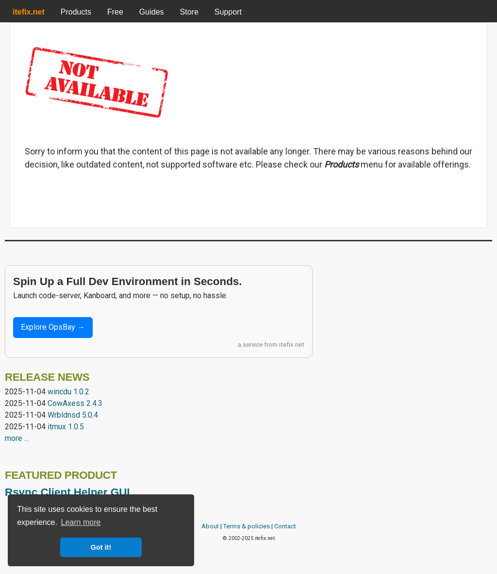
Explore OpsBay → (53, 327)
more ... (17, 438)
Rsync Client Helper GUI (67, 492)
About (210, 526)
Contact (285, 526)
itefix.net (291, 344)
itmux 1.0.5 (66, 426)
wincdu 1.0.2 (68, 391)
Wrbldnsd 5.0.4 (73, 415)
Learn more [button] (81, 522)
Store (189, 12)
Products (76, 12)
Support (228, 12)
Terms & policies (246, 526)
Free (115, 12)
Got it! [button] (101, 547)
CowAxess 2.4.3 (75, 403)
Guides (151, 12)
